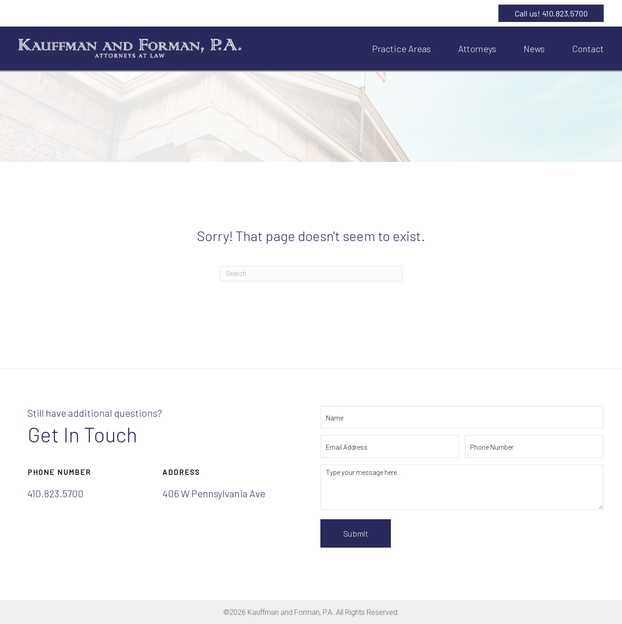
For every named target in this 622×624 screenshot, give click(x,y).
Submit (355, 533)
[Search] (311, 273)
